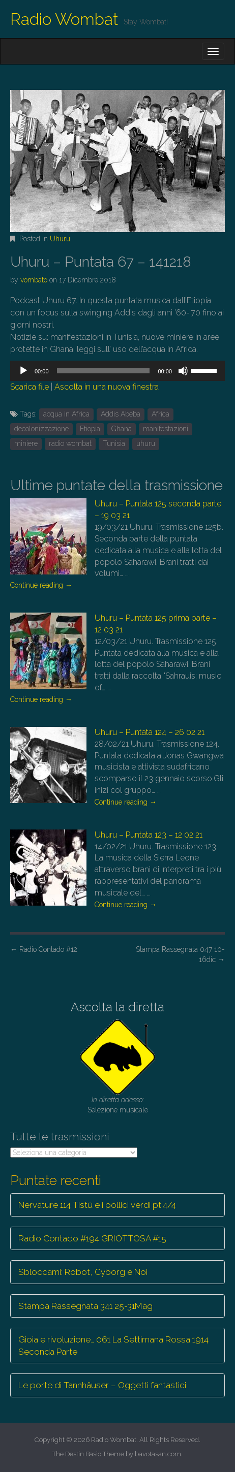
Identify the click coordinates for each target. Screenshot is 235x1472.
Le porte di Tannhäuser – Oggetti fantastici (102, 1385)
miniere (26, 443)
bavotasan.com (158, 1454)
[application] (117, 371)
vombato (33, 280)
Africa (160, 414)
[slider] (103, 370)
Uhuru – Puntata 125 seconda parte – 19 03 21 (158, 509)
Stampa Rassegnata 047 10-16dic (180, 954)
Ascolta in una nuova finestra (106, 387)
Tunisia (114, 443)
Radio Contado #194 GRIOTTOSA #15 (92, 1238)
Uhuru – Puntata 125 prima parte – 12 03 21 (156, 623)
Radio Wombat (64, 19)
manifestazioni (165, 429)
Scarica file (29, 387)
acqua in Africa (66, 414)
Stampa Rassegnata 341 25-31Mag (85, 1306)
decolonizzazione (41, 429)
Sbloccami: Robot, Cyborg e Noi (83, 1272)
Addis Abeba (120, 414)
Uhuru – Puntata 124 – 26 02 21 (149, 732)
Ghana (121, 429)
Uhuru (60, 239)
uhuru (145, 443)
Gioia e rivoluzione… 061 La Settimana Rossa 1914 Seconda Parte (113, 1345)
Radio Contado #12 (43, 949)
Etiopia (90, 429)
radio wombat (70, 443)
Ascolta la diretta (117, 1007)
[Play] (23, 371)
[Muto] (183, 371)
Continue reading (41, 585)
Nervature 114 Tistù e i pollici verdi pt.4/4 (97, 1205)
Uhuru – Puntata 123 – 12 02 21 (148, 835)
